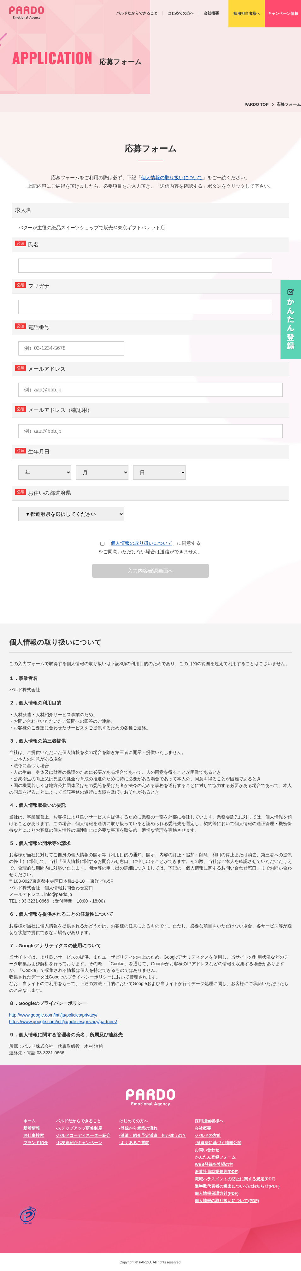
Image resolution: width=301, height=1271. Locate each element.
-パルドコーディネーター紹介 (83, 1135)
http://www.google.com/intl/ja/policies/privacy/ (53, 1014)
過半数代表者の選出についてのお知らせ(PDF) (237, 1186)
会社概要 (211, 13)
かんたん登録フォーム (215, 1157)
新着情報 (31, 1128)
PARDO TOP (257, 104)
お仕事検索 (33, 1135)
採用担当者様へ (209, 1121)
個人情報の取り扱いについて (172, 177)
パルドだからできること (137, 13)
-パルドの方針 (208, 1135)
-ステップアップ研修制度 (79, 1128)
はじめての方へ (181, 13)
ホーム (29, 1121)
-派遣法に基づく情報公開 (218, 1142)
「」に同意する (150, 543)
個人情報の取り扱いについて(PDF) (227, 1200)
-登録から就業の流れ (138, 1128)
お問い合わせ (207, 1150)
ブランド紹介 (35, 1142)
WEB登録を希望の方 (214, 1164)
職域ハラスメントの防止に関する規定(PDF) (235, 1179)
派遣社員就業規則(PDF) (217, 1171)
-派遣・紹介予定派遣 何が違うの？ (152, 1135)
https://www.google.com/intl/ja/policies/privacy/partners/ (63, 1021)
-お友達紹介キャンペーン (79, 1142)
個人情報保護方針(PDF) (217, 1193)
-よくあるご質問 (134, 1142)
